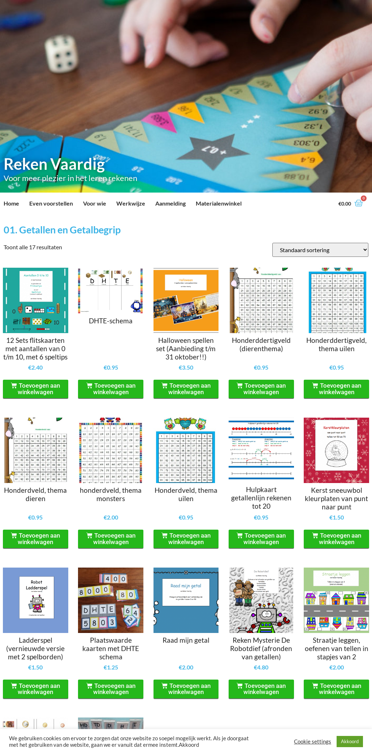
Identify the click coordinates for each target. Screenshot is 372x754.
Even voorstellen (51, 203)
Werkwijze (130, 203)
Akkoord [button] (350, 741)
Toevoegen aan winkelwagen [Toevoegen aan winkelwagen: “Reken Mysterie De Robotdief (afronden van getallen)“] (264, 689)
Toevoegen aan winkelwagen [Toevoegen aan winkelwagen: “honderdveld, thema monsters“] (114, 539)
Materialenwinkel (219, 203)
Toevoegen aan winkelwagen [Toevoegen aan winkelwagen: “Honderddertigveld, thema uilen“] (340, 389)
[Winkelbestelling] (320, 250)
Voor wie (94, 203)
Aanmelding (170, 203)
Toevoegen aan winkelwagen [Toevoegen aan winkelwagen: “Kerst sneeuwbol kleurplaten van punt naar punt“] (340, 539)
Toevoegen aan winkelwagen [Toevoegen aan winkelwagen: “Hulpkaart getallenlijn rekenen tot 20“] (264, 539)
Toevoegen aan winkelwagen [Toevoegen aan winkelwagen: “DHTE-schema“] (114, 389)
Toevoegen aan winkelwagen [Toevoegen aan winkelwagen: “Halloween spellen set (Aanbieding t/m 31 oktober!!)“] (189, 389)
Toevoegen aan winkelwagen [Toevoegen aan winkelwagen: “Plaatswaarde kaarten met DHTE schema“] (114, 689)
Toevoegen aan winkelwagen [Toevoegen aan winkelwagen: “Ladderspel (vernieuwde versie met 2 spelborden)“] (39, 689)
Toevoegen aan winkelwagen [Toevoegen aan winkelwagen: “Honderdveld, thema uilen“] (189, 539)
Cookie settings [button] (312, 741)
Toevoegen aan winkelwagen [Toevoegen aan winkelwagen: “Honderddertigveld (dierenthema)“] (264, 389)
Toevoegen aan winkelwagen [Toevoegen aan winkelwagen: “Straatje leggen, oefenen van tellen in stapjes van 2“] (340, 689)
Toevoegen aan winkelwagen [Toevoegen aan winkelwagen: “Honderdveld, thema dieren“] (39, 539)
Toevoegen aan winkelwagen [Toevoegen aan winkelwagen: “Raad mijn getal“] (189, 689)
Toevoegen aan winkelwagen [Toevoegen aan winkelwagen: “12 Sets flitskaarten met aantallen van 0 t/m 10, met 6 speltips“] (39, 389)
